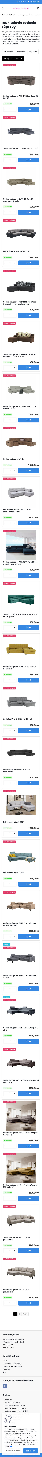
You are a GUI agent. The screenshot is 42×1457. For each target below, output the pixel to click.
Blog (4, 1372)
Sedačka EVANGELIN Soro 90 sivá (17, 719)
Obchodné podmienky (12, 1363)
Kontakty (6, 1369)
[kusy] (10, 109)
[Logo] (21, 8)
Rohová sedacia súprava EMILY (16, 251)
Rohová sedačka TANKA (13, 873)
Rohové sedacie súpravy (18, 15)
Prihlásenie (22, 1)
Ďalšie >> (25, 1314)
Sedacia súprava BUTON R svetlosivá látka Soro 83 (19, 408)
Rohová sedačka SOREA (13, 822)
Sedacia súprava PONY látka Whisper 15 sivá (20, 1029)
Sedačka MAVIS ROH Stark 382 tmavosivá (16, 771)
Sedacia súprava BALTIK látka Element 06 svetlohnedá (20, 924)
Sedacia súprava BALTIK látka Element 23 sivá (20, 977)
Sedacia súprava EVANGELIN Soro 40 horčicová (19, 668)
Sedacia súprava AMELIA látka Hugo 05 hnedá (20, 97)
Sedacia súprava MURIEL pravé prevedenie (16, 1238)
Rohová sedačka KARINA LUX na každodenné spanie (17, 510)
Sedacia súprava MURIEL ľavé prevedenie (16, 1291)
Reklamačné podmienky (12, 1366)
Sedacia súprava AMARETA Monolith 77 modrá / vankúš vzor (20, 563)
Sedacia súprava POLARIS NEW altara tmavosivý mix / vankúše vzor (19, 303)
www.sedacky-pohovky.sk (13, 1339)
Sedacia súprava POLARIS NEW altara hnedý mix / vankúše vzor (19, 355)
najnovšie (33, 52)
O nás (5, 1361)
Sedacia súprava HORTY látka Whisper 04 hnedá (20, 1134)
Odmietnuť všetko (13, 1451)
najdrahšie (21, 52)
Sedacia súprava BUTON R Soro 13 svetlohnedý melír (18, 200)
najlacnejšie (8, 52)
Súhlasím (30, 1451)
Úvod (3, 15)
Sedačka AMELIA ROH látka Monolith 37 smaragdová (20, 615)
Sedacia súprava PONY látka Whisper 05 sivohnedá (21, 1081)
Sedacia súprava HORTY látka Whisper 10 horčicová (20, 1186)
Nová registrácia (35, 1)
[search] (38, 8)
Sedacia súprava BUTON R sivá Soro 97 (20, 148)
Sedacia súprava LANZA (13, 459)
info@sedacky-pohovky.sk (13, 1342)
